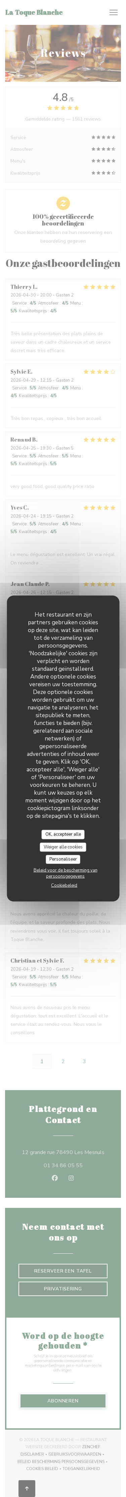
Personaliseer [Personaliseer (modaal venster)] (63, 859)
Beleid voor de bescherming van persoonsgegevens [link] (65, 873)
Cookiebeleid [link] (64, 885)
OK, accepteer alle (63, 834)
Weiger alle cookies (63, 847)
